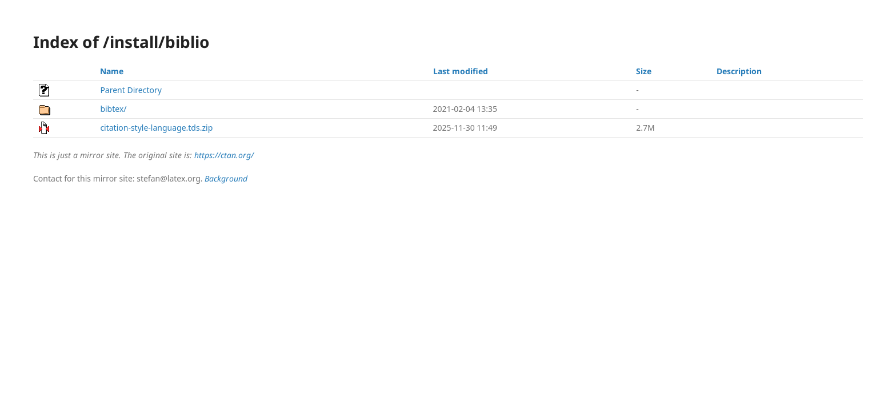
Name (111, 71)
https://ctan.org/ (224, 155)
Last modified (460, 71)
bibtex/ (113, 108)
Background (226, 178)
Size (643, 71)
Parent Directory (130, 89)
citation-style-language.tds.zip (156, 127)
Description (739, 71)
